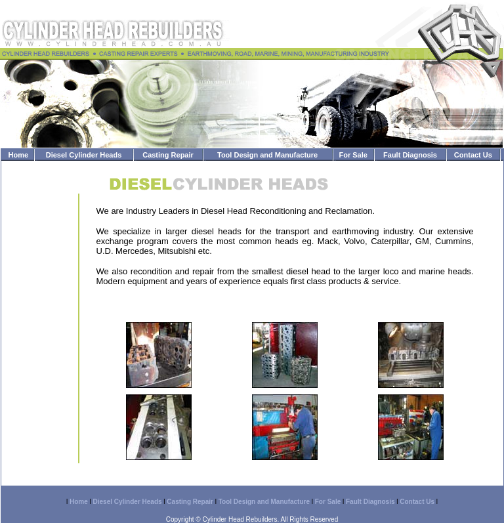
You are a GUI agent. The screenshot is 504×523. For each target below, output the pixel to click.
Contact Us (473, 155)
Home (19, 155)
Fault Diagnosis (410, 155)
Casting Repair (168, 155)
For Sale (353, 155)
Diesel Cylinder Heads (84, 155)
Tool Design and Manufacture (267, 155)
